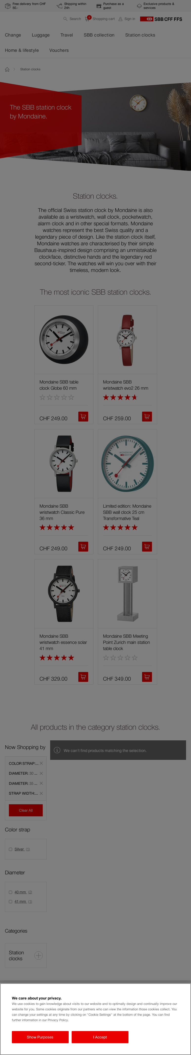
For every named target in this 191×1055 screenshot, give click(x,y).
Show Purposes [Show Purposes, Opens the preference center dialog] (40, 1037)
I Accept (100, 1037)
